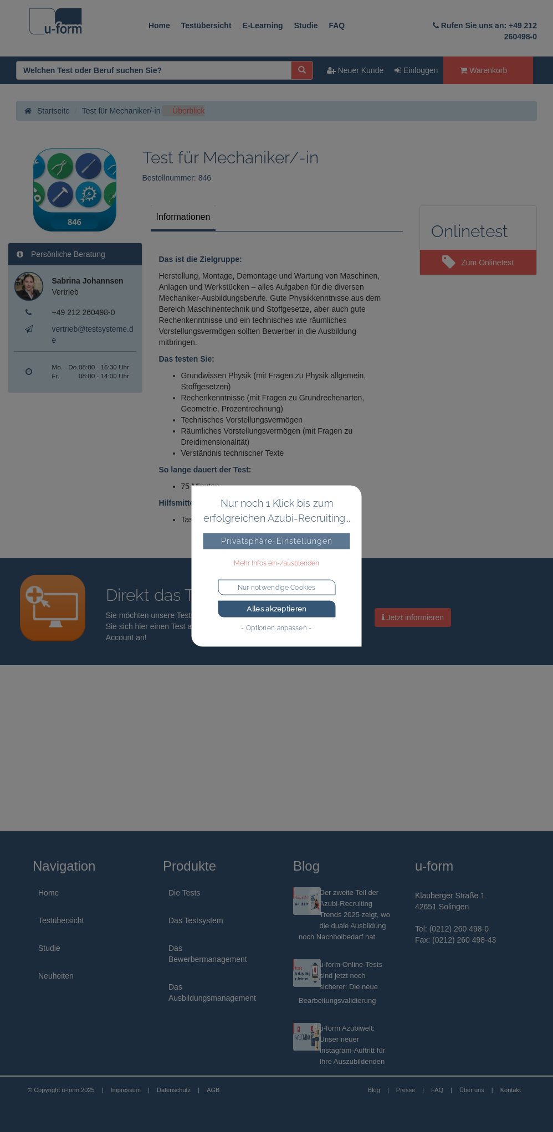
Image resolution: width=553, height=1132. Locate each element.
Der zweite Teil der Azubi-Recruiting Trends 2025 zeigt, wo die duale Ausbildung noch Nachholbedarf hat (344, 914)
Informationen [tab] (183, 217)
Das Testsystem (195, 920)
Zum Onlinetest (478, 262)
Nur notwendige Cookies (277, 587)
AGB (213, 1090)
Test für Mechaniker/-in (121, 110)
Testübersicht (206, 25)
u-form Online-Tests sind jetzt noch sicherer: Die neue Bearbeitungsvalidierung (340, 982)
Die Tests (184, 892)
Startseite (47, 110)
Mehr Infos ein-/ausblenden (276, 563)
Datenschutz (174, 1090)
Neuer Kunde (355, 70)
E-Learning (263, 25)
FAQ (337, 25)
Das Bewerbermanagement (207, 954)
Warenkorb (483, 70)
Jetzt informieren (413, 617)
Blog (374, 1090)
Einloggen (416, 70)
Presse (405, 1090)
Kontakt (510, 1090)
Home (159, 25)
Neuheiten (56, 975)
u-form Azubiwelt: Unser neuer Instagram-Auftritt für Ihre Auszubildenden (352, 1045)
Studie (306, 25)
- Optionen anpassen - (276, 627)
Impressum (126, 1090)
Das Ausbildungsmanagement (212, 992)
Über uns (471, 1090)
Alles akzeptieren (276, 609)
